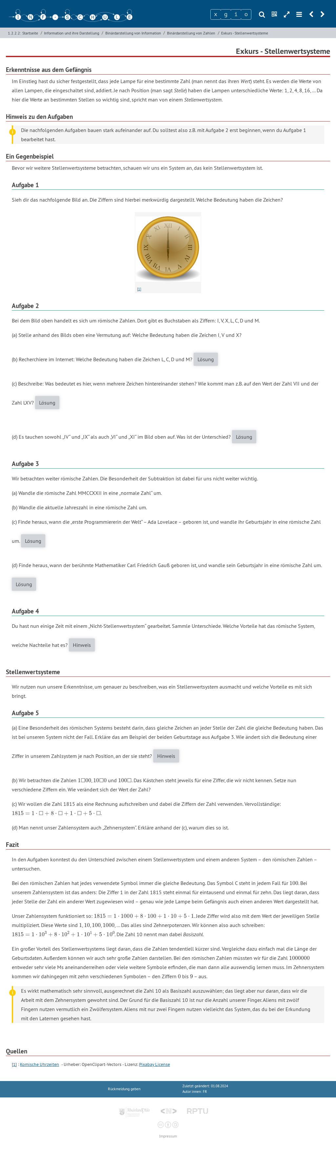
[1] (139, 289)
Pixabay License (154, 1064)
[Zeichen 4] (246, 14)
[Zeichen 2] (225, 14)
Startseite (30, 33)
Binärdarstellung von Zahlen (191, 33)
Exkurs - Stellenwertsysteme (244, 33)
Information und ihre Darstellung (71, 33)
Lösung (206, 359)
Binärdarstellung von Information (133, 33)
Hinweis (82, 645)
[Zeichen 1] (215, 14)
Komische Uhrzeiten (39, 1064)
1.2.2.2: (14, 33)
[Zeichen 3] (236, 14)
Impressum (168, 1136)
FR (205, 1092)
